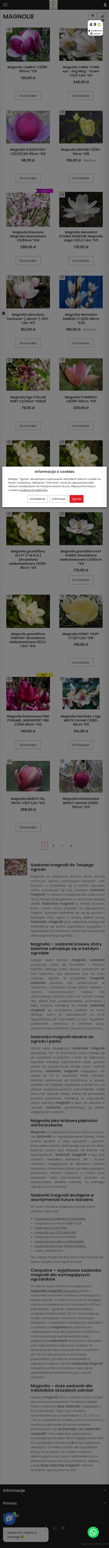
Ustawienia (37, 499)
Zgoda (76, 499)
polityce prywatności (34, 490)
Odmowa (58, 499)
